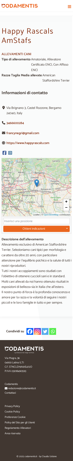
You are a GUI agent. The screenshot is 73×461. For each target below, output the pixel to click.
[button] (36, 183)
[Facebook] (29, 331)
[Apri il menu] (69, 6)
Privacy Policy (12, 406)
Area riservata (12, 433)
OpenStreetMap (51, 214)
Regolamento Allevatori (18, 428)
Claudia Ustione (49, 456)
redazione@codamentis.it (22, 388)
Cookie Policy (12, 412)
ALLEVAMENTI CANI (16, 54)
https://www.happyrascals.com (27, 143)
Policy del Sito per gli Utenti (20, 422)
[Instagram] (37, 331)
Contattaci (10, 393)
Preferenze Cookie (15, 417)
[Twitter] (45, 331)
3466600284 (15, 123)
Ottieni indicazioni (34, 228)
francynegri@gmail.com (22, 133)
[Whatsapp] (52, 331)
